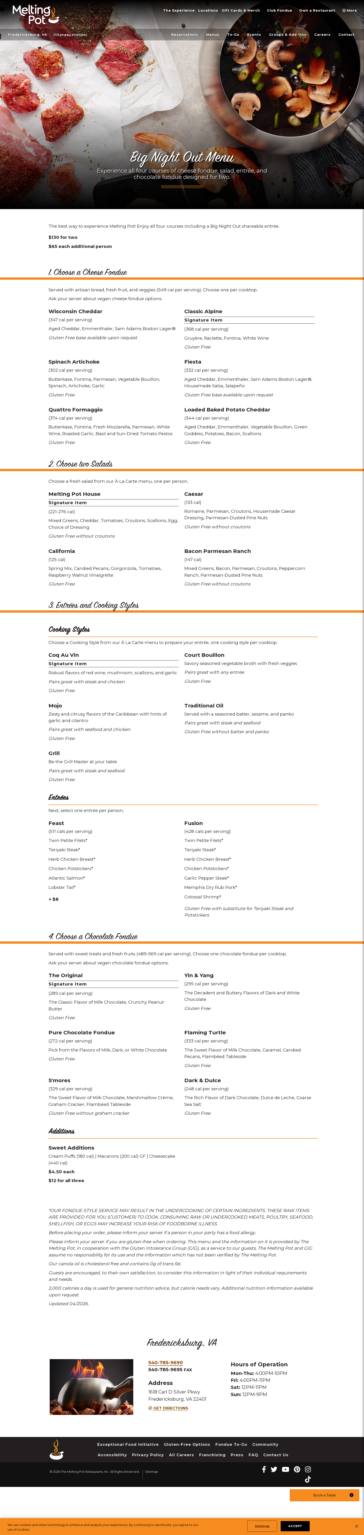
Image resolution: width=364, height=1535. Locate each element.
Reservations (172, 34)
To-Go (224, 34)
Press (237, 1502)
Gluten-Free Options (188, 1492)
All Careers (181, 1502)
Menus (202, 34)
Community (267, 1492)
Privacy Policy (148, 1502)
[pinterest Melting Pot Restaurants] (297, 1517)
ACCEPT (295, 1526)
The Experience (163, 10)
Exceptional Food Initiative (128, 1492)
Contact (346, 34)
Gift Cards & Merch (231, 10)
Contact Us (276, 1502)
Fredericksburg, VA (29, 34)
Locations (196, 10)
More (351, 10)
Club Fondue (274, 10)
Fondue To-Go (232, 1492)
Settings (262, 1526)
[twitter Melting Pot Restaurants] (273, 1517)
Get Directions (168, 1456)
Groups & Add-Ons (282, 34)
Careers (320, 34)
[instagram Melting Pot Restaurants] (308, 1517)
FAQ (253, 1502)
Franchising (212, 1502)
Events (246, 34)
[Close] (356, 1526)
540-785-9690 (165, 1410)
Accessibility (112, 1502)
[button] (324, 1495)
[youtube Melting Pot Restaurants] (285, 1517)
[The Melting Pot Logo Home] (36, 14)
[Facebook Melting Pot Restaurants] (264, 1517)
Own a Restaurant (315, 10)
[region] (182, 1526)
